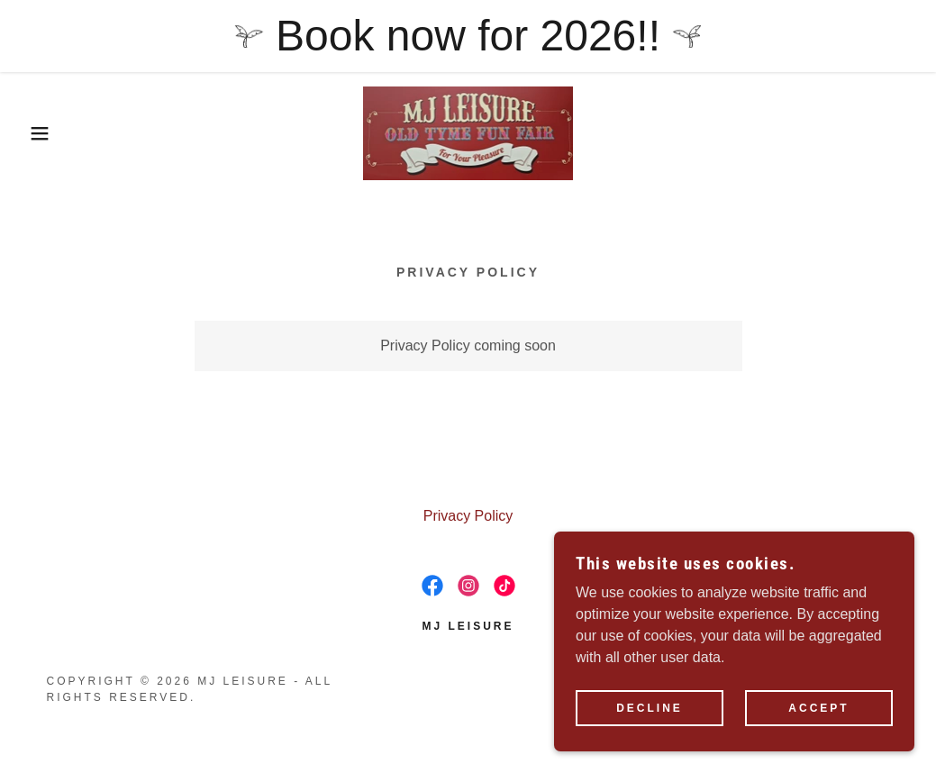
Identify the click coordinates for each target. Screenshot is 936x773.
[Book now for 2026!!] (468, 36)
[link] (468, 132)
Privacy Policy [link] (468, 515)
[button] (47, 133)
